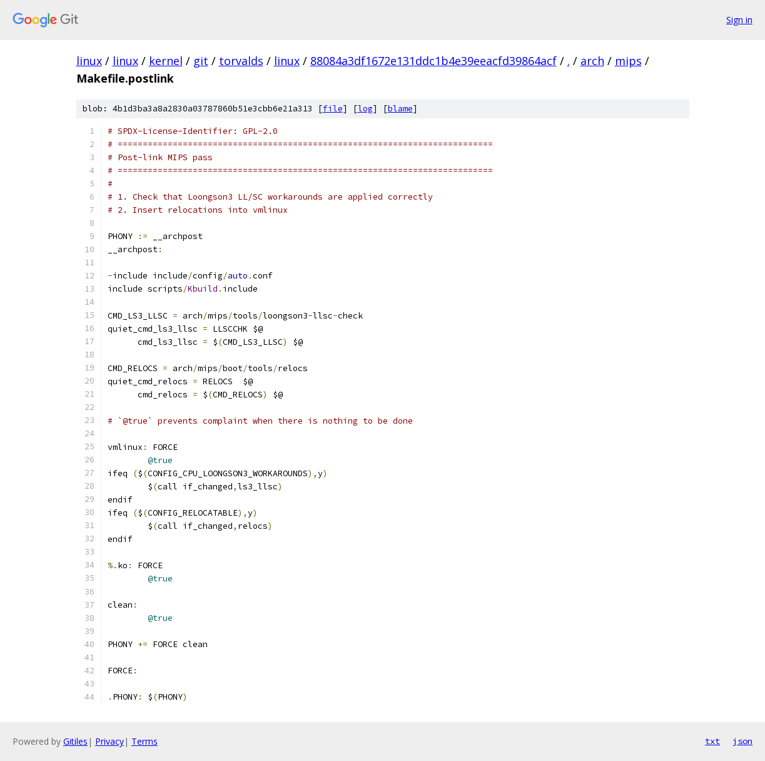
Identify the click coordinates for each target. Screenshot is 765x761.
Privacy (109, 741)
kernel (166, 60)
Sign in (739, 20)
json (742, 741)
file (333, 108)
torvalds (241, 60)
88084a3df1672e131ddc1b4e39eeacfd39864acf (433, 60)
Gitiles (75, 741)
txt (712, 741)
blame (400, 108)
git (200, 60)
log (365, 108)
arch (592, 60)
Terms (144, 741)
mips (628, 60)
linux (89, 60)
